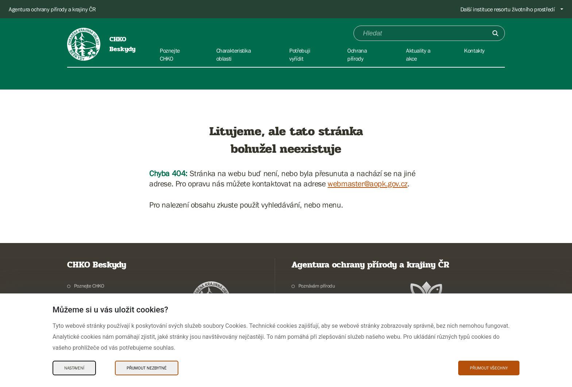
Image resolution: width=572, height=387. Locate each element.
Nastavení (74, 368)
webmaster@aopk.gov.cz (367, 183)
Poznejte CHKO (89, 286)
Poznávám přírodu (316, 286)
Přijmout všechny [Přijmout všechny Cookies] (489, 368)
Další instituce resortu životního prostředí (507, 9)
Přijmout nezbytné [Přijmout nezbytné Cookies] (147, 368)
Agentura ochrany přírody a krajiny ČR (52, 9)
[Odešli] (495, 33)
